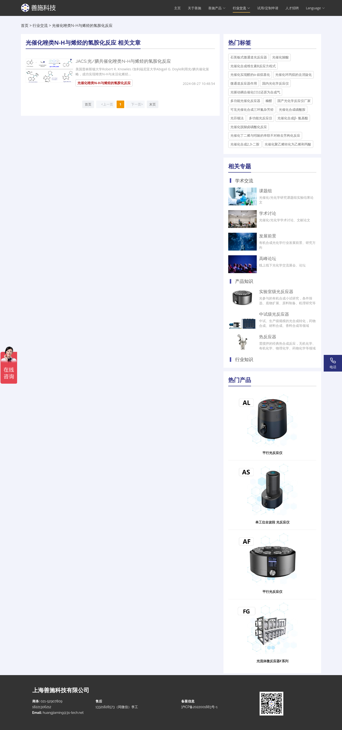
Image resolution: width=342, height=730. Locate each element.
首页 (24, 25)
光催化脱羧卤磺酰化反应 (248, 127)
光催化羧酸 (280, 57)
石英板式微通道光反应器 (248, 57)
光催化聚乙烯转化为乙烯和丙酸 (288, 144)
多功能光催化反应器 (245, 100)
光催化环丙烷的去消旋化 (293, 74)
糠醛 (269, 100)
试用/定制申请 (267, 8)
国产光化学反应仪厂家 (294, 100)
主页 (177, 8)
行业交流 (40, 25)
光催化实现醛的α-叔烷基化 (250, 74)
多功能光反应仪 (260, 118)
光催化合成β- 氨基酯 (292, 118)
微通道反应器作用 (243, 83)
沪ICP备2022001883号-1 (199, 707)
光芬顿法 (237, 118)
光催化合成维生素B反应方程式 (253, 66)
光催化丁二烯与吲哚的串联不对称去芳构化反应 (265, 135)
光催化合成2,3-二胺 (245, 144)
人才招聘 (292, 8)
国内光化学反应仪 (275, 83)
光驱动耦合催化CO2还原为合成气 (255, 92)
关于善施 (194, 8)
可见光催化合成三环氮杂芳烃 (252, 109)
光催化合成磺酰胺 (292, 109)
